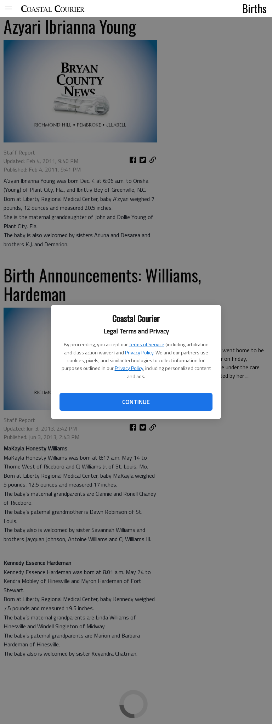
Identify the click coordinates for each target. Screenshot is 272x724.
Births (254, 8)
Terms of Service (146, 344)
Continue (135, 402)
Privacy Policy (139, 352)
